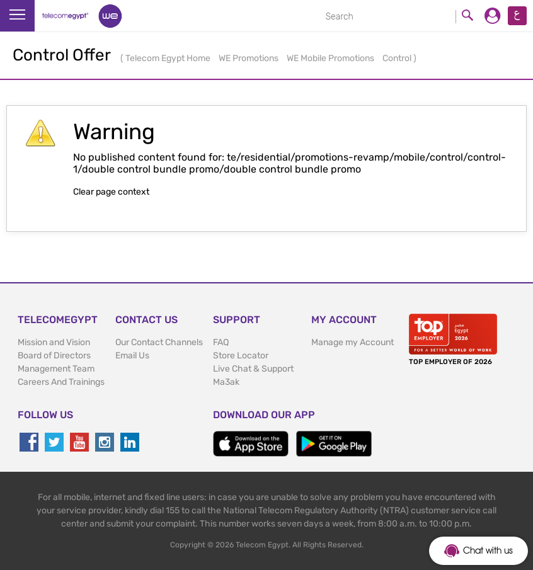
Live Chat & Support (253, 368)
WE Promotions (249, 58)
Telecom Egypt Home (168, 58)
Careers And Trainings (61, 382)
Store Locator (240, 355)
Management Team (56, 368)
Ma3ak (226, 382)
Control (397, 58)
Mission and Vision (54, 342)
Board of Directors (54, 355)
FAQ (221, 342)
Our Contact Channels (159, 342)
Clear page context (111, 191)
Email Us (132, 355)
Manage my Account (352, 342)
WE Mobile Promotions (331, 58)
